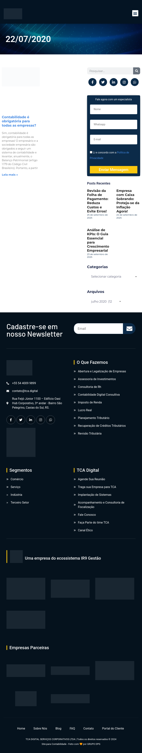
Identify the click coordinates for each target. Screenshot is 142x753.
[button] (135, 13)
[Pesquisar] (136, 70)
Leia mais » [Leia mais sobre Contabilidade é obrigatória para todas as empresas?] (10, 174)
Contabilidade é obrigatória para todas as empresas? (19, 121)
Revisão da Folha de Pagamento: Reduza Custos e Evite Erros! (97, 201)
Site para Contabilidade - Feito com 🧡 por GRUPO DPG (71, 744)
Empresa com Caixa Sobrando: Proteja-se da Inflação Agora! (127, 201)
